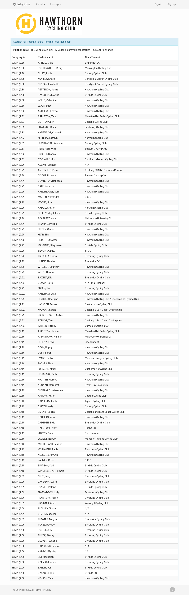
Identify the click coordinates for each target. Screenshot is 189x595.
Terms (38, 589)
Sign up (172, 4)
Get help (172, 589)
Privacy (47, 589)
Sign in (158, 4)
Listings (56, 4)
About (40, 4)
